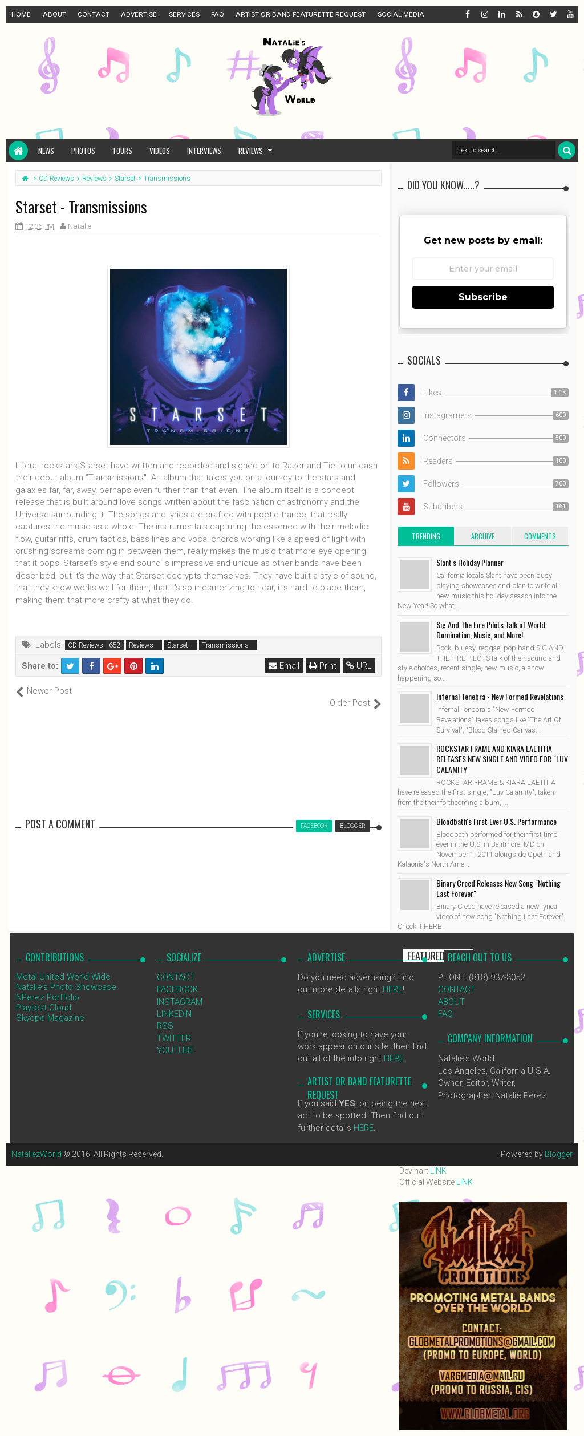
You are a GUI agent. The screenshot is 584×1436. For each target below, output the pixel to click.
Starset (177, 645)
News (46, 150)
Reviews (250, 150)
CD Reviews (85, 645)
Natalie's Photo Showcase (66, 974)
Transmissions (225, 645)
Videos (159, 150)
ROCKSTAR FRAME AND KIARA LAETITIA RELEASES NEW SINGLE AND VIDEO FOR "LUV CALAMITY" (502, 758)
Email (284, 666)
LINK (438, 1170)
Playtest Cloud (43, 995)
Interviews (204, 150)
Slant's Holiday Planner (470, 562)
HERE (393, 977)
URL (359, 666)
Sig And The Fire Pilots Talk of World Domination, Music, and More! (490, 629)
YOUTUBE (175, 1038)
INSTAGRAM (179, 989)
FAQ (217, 14)
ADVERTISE (139, 14)
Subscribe (483, 297)
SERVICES (184, 14)
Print (322, 666)
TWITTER (174, 1026)
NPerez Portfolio (47, 985)
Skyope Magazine (50, 1005)
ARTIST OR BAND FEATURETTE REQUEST (301, 14)
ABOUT (54, 14)
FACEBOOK (177, 977)
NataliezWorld (36, 1142)
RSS (165, 1014)
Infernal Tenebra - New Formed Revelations (499, 696)
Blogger (559, 1142)
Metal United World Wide (63, 964)
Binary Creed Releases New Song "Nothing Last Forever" (498, 888)
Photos (83, 150)
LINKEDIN (174, 1002)
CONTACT (94, 14)
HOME (21, 14)
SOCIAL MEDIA (401, 14)
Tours (122, 150)
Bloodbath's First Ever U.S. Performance (496, 821)
